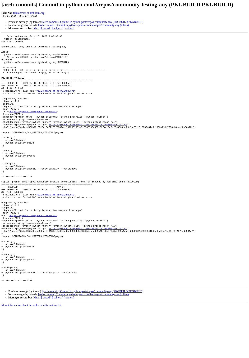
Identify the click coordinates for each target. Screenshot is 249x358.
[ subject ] (57, 28)
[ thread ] (46, 28)
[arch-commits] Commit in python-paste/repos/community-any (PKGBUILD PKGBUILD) (92, 21)
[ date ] (36, 28)
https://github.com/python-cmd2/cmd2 (33, 127)
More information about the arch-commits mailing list (31, 354)
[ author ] (69, 28)
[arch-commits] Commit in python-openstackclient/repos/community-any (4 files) (83, 25)
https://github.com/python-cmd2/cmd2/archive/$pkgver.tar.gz (88, 142)
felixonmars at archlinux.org (28, 12)
